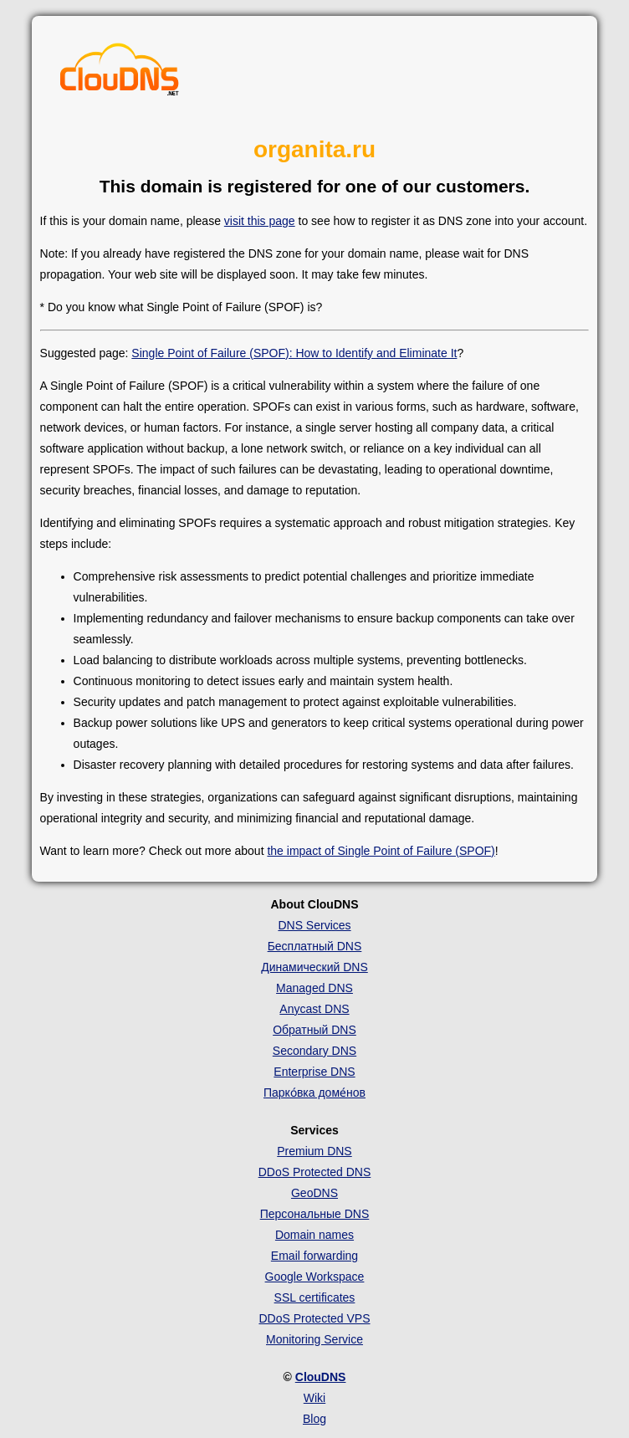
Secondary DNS (314, 1050)
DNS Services (314, 925)
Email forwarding (314, 1255)
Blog (314, 1418)
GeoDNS (314, 1193)
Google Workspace (315, 1276)
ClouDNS (320, 1377)
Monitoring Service (314, 1339)
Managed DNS (314, 988)
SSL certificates (314, 1297)
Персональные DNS (315, 1214)
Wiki (314, 1398)
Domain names (314, 1234)
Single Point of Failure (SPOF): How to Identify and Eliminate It (294, 353)
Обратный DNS (314, 1029)
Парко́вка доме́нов (314, 1092)
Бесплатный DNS (315, 946)
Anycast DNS (314, 1009)
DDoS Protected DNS (314, 1172)
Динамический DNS (314, 967)
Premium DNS (314, 1151)
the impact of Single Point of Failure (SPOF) (380, 850)
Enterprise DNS (314, 1071)
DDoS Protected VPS (314, 1318)
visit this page (259, 221)
